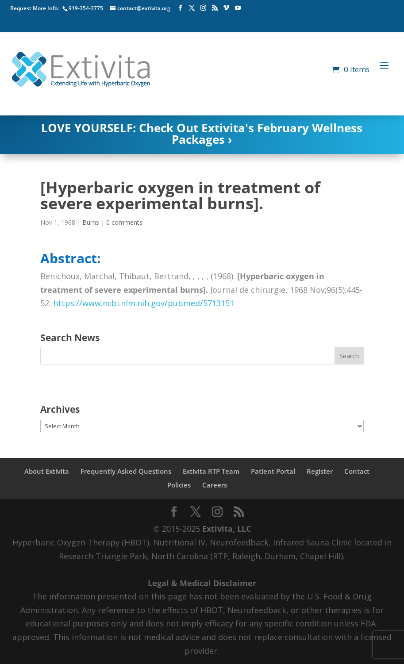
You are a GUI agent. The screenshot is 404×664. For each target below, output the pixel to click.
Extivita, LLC (226, 528)
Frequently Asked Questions (126, 471)
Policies (179, 484)
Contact (356, 471)
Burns (90, 222)
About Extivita (46, 471)
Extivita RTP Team (211, 471)
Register (320, 471)
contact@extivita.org (143, 8)
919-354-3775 (86, 8)
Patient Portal (273, 471)
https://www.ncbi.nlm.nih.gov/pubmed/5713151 (143, 303)
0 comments (124, 222)
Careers (214, 484)
